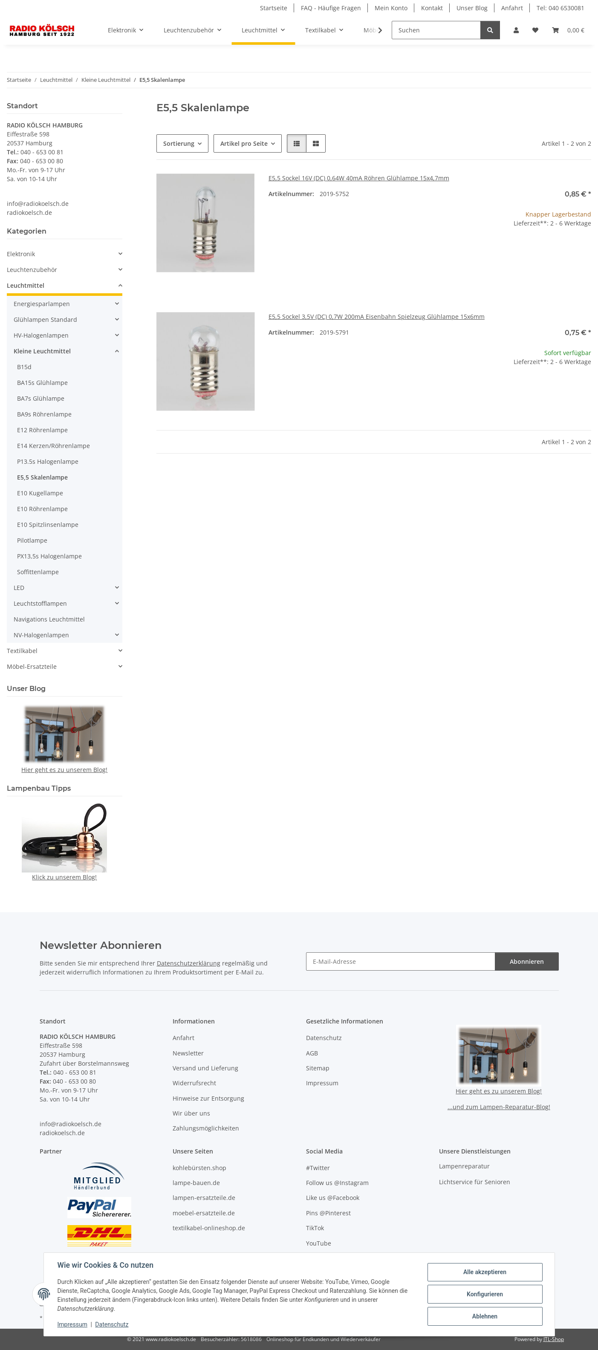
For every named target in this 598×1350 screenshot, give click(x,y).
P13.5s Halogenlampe (47, 461)
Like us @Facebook (332, 1198)
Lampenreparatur (464, 1166)
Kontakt (432, 8)
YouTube (318, 1243)
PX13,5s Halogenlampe (49, 556)
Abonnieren (527, 961)
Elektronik (21, 254)
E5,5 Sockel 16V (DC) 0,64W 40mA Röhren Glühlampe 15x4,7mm (359, 178)
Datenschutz (111, 1324)
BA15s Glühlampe (42, 383)
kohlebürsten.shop (199, 1168)
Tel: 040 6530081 (560, 8)
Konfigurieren (485, 1294)
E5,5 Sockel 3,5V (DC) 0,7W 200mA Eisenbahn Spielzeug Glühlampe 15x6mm (377, 316)
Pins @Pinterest (328, 1213)
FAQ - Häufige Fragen (331, 8)
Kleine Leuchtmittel (42, 351)
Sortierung (178, 143)
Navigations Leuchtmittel (49, 619)
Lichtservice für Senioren (474, 1182)
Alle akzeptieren (484, 1272)
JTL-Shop (553, 1339)
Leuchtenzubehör (32, 270)
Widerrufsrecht (194, 1083)
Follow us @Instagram (337, 1183)
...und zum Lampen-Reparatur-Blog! (499, 1107)
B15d (24, 367)
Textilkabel (22, 651)
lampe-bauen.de (196, 1183)
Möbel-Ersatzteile (32, 666)
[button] (516, 30)
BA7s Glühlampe (40, 398)
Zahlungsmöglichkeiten (206, 1128)
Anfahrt (512, 8)
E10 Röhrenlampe (42, 509)
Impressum (72, 1324)
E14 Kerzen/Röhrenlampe (53, 446)
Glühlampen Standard (45, 319)
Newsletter (188, 1053)
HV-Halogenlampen (41, 335)
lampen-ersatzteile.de (204, 1198)
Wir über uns (191, 1113)
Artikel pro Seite (244, 143)
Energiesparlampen (42, 304)
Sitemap (317, 1068)
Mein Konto (391, 8)
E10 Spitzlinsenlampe (47, 524)
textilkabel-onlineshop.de (209, 1228)
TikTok (315, 1228)
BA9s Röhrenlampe (44, 414)
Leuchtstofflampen (40, 603)
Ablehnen (484, 1316)
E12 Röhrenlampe (42, 430)
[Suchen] (436, 30)
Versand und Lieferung (205, 1068)
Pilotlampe (32, 540)
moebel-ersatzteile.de (204, 1213)
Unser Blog (472, 8)
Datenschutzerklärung (188, 963)
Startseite (273, 8)
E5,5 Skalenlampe (42, 477)
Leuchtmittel (25, 285)
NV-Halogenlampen (41, 635)
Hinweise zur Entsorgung (208, 1098)
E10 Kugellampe (40, 493)
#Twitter (318, 1168)
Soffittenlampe (38, 572)
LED (19, 588)
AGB (312, 1053)
